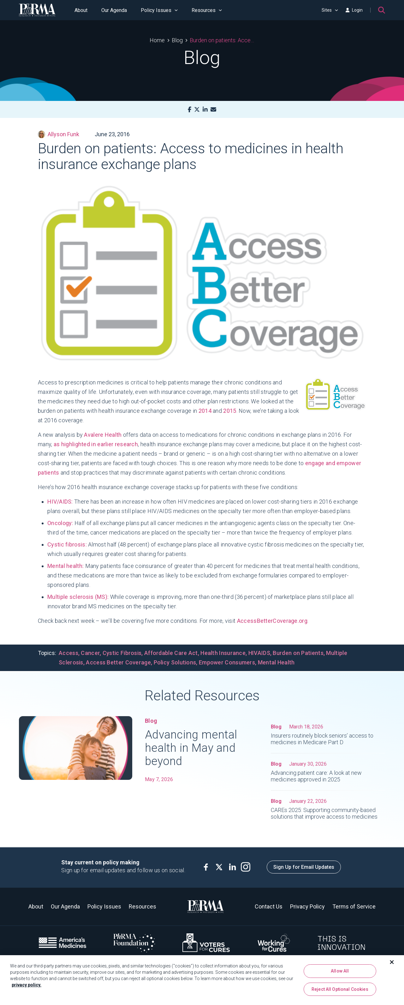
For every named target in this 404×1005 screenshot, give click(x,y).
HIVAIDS (259, 653)
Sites (330, 10)
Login (354, 10)
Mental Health (276, 662)
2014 (205, 410)
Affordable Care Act (171, 653)
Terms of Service (354, 906)
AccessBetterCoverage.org (272, 620)
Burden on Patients (298, 653)
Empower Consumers (227, 662)
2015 (229, 410)
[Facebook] (189, 109)
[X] (197, 109)
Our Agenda (114, 10)
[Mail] (213, 109)
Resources (207, 10)
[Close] (392, 964)
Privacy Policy (307, 906)
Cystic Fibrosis (122, 653)
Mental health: (65, 566)
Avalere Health (103, 434)
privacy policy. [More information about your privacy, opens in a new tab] (26, 987)
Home (157, 40)
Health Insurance (223, 653)
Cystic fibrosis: (67, 544)
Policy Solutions (175, 662)
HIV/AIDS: (60, 501)
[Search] (381, 10)
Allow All (340, 973)
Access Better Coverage (118, 662)
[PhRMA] (37, 10)
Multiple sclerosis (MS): (78, 596)
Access (68, 653)
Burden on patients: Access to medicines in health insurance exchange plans (222, 40)
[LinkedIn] (205, 109)
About (80, 10)
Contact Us (268, 906)
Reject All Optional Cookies (340, 991)
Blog (177, 40)
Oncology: (60, 523)
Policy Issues (159, 10)
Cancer (90, 653)
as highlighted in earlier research (96, 444)
